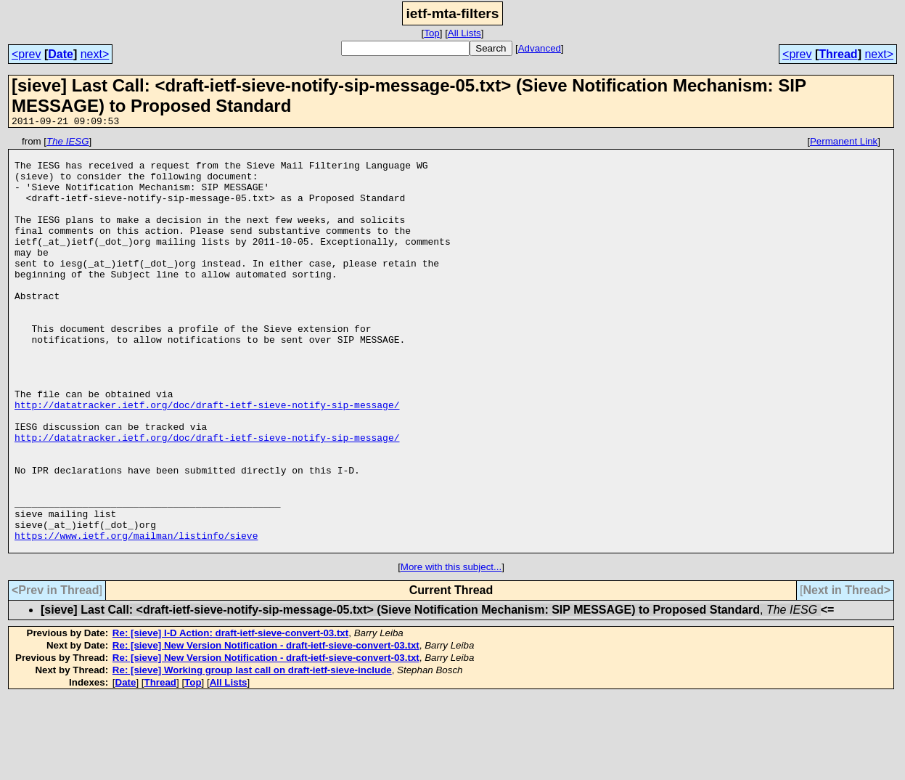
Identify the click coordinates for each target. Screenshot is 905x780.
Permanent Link (843, 143)
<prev (26, 54)
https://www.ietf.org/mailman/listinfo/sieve (136, 615)
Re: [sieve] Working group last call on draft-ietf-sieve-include (252, 752)
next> (95, 54)
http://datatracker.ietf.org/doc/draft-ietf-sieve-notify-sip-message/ (207, 459)
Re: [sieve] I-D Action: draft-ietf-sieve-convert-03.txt (230, 715)
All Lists (464, 33)
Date (60, 54)
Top (432, 33)
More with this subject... (451, 649)
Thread (838, 54)
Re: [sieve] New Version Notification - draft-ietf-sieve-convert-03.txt (265, 728)
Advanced (539, 48)
